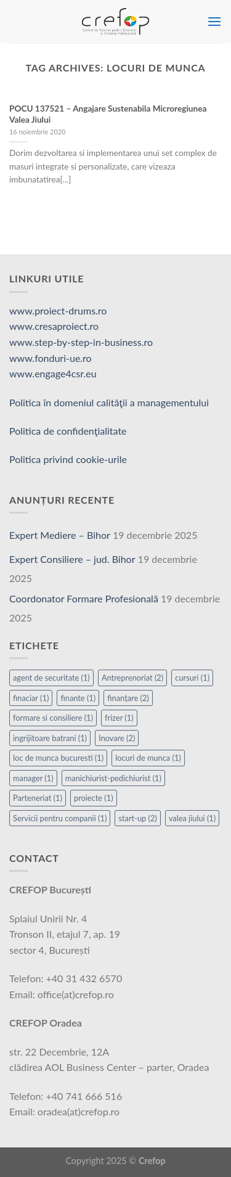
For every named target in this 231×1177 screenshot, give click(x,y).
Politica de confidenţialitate (68, 431)
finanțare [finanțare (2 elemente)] (128, 698)
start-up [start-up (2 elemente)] (137, 818)
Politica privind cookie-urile (68, 459)
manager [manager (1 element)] (33, 778)
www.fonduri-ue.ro (50, 358)
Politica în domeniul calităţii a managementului (109, 402)
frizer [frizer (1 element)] (119, 718)
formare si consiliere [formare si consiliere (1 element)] (53, 718)
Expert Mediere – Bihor (59, 535)
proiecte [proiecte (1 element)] (93, 798)
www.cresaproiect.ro (54, 326)
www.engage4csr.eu (53, 373)
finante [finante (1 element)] (77, 698)
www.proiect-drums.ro (58, 310)
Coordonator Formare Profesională (83, 598)
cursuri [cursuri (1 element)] (192, 678)
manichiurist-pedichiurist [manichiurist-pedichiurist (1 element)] (113, 778)
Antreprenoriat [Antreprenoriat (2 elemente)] (132, 678)
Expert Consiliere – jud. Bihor (72, 559)
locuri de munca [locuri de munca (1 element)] (148, 758)
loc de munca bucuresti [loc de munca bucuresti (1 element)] (58, 758)
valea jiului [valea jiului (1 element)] (192, 818)
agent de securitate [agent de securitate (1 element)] (51, 678)
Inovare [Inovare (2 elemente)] (117, 738)
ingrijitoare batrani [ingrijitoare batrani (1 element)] (50, 738)
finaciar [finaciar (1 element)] (31, 698)
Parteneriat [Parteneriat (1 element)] (37, 798)
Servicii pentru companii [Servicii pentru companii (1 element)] (60, 818)
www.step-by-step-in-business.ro (81, 342)
